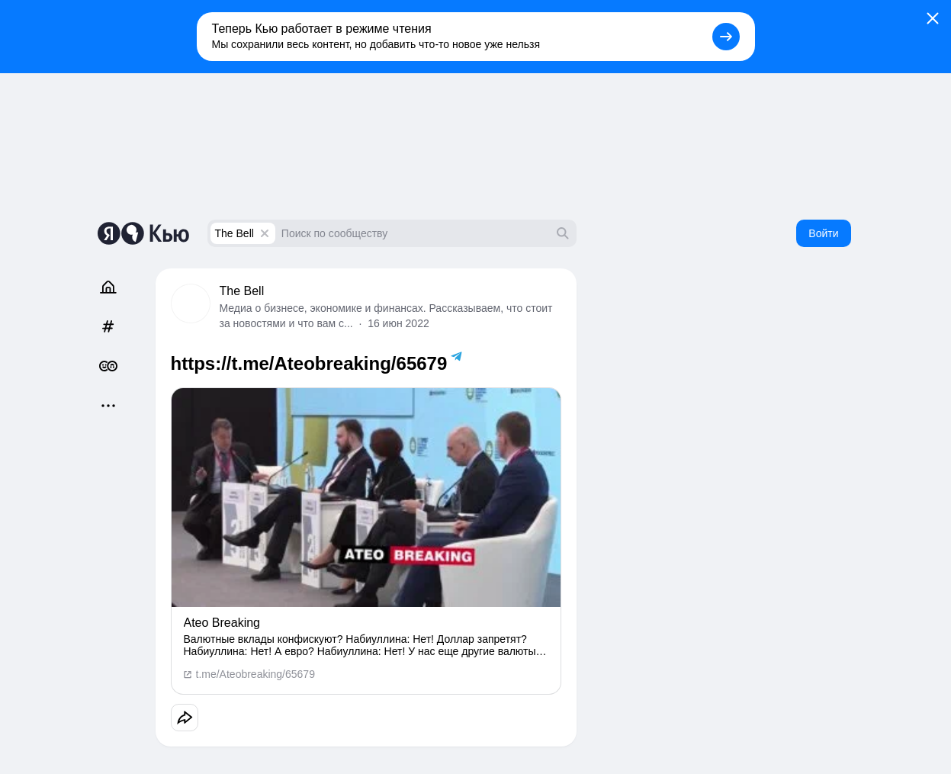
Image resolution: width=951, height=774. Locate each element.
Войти (823, 233)
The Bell (234, 233)
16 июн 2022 (398, 323)
